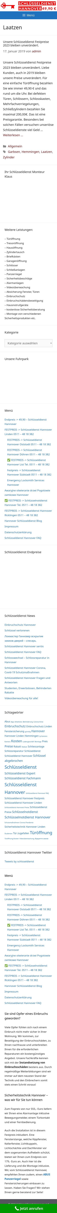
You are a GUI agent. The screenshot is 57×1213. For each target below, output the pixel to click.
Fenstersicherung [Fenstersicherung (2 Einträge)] (14, 731)
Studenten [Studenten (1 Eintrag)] (8, 833)
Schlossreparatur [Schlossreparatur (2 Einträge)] (14, 751)
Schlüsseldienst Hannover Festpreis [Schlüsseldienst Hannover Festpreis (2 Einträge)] (24, 798)
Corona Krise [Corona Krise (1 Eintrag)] (38, 722)
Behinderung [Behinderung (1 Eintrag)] (28, 722)
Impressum (11, 526)
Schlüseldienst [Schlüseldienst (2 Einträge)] (32, 751)
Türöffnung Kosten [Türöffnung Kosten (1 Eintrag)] (12, 839)
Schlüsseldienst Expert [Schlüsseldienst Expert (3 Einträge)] (20, 773)
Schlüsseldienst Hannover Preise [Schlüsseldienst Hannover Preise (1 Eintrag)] (17, 807)
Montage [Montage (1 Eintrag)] (38, 742)
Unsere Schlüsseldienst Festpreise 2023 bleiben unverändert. (26, 43)
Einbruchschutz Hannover (20, 625)
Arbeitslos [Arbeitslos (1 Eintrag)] (18, 722)
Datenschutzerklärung (18, 532)
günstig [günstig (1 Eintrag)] (28, 731)
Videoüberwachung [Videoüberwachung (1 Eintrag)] (26, 839)
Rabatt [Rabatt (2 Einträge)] (17, 746)
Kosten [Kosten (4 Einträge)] (16, 741)
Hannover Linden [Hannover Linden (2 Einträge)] (14, 736)
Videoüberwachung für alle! (21, 698)
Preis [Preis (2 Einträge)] (45, 741)
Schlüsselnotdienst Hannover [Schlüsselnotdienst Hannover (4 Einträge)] (27, 817)
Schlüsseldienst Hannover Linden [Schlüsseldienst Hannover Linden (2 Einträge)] (23, 802)
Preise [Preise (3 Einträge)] (9, 746)
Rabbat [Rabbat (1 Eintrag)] (24, 747)
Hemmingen (30, 152)
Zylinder (9, 157)
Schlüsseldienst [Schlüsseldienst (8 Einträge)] (21, 767)
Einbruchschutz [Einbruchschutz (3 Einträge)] (15, 726)
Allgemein (15, 146)
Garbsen (14, 152)
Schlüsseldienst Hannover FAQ (23, 538)
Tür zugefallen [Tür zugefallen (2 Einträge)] (21, 833)
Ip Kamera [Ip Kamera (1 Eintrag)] (43, 736)
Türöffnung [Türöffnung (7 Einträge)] (41, 832)
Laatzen (46, 152)
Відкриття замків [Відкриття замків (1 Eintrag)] (41, 839)
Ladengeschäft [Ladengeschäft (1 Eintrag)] (28, 742)
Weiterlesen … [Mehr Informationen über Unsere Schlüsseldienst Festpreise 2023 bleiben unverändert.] (13, 135)
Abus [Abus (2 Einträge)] (7, 721)
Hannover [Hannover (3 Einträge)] (38, 731)
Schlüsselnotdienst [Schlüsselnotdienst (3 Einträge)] (25, 812)
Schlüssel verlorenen (17, 630)
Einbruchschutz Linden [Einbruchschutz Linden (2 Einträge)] (39, 726)
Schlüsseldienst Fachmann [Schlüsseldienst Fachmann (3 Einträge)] (23, 778)
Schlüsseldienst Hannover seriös (24, 646)
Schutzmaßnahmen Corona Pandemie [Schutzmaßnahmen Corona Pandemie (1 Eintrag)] (19, 822)
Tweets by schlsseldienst (19, 861)
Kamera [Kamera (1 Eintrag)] (7, 742)
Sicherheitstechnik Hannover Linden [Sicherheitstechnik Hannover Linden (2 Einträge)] (25, 826)
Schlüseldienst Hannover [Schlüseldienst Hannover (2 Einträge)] (18, 756)
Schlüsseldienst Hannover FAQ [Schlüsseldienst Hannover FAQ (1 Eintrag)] (37, 793)
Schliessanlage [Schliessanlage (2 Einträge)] (36, 746)
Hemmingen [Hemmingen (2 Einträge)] (32, 736)
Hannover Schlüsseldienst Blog (23, 521)
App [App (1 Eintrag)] (12, 722)
